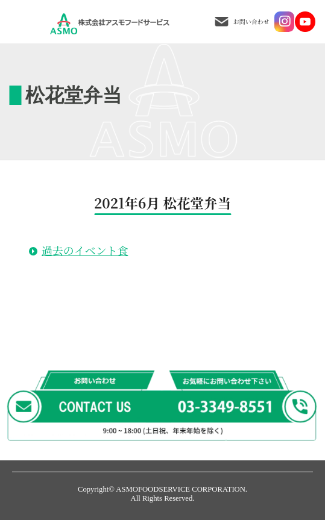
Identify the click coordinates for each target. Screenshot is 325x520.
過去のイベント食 (85, 250)
